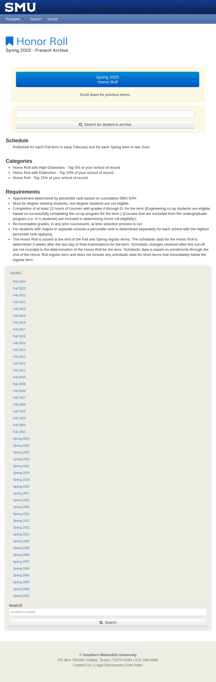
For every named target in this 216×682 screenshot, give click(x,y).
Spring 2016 (21, 500)
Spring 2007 (21, 561)
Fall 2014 (19, 350)
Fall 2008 (19, 391)
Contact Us (82, 665)
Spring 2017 (21, 493)
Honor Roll (37, 40)
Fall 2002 (19, 432)
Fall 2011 (19, 370)
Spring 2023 (21, 452)
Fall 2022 (19, 295)
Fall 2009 (19, 384)
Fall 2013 (19, 356)
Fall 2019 (19, 315)
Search (108, 622)
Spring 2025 (21, 438)
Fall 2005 (19, 411)
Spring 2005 (21, 575)
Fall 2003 (19, 425)
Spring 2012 (21, 527)
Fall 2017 (19, 329)
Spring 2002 (21, 595)
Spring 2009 (21, 548)
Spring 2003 (21, 589)
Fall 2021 (19, 302)
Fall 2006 (19, 404)
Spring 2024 (21, 445)
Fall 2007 (19, 397)
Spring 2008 (21, 554)
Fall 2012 (19, 363)
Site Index (135, 665)
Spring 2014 (21, 513)
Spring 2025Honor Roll (107, 79)
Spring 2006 (21, 568)
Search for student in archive (105, 124)
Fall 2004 (19, 418)
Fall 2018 (19, 322)
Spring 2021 (21, 466)
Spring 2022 (21, 459)
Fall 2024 (19, 281)
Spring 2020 (21, 472)
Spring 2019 (21, 479)
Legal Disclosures (109, 665)
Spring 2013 (21, 520)
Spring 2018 (21, 486)
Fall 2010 (19, 377)
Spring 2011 (21, 534)
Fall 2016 (19, 336)
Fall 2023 (19, 288)
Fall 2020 (19, 309)
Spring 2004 (21, 582)
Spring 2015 (21, 507)
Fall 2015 (19, 343)
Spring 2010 (21, 541)
